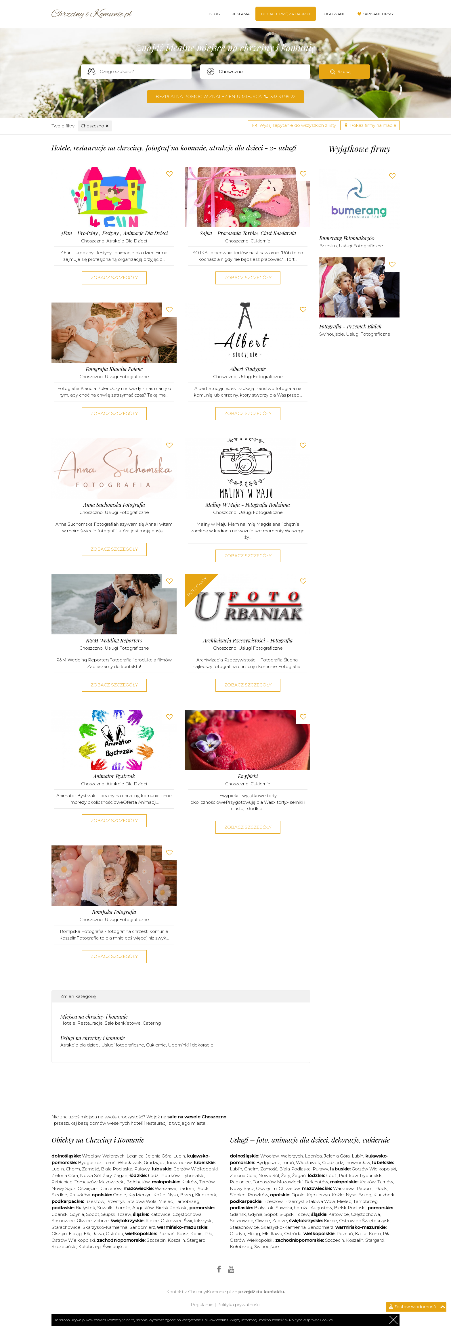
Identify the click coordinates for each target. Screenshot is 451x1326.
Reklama (241, 14)
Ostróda (114, 1233)
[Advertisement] (181, 1090)
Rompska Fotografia (114, 912)
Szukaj (344, 71)
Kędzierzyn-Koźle (146, 1194)
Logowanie (334, 14)
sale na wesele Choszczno (196, 1117)
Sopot (92, 1214)
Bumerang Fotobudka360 (346, 238)
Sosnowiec (63, 1220)
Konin (196, 1233)
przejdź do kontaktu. (261, 1291)
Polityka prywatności (239, 1304)
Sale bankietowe (123, 1023)
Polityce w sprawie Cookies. (311, 1320)
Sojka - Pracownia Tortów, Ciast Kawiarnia (248, 233)
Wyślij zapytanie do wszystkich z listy (293, 125)
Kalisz (182, 1233)
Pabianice (61, 1182)
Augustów (143, 1207)
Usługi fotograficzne (127, 376)
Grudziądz (154, 1162)
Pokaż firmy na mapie (369, 125)
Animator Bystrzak (114, 776)
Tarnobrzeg (187, 1201)
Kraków (189, 1182)
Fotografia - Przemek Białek (350, 326)
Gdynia (77, 1214)
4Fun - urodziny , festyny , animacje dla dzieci (114, 233)
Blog (214, 14)
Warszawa (165, 1188)
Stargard (374, 1240)
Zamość (90, 1169)
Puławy (142, 1169)
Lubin (179, 1156)
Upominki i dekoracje (190, 1045)
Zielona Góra (64, 1175)
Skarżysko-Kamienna (105, 1227)
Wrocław (91, 1156)
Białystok (85, 1207)
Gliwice (84, 1220)
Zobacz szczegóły (114, 277)
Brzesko (328, 245)
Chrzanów (110, 1188)
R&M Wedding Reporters (114, 640)
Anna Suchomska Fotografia (114, 505)
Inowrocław (179, 1162)
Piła (208, 1233)
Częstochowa (187, 1214)
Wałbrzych (113, 1156)
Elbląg (75, 1233)
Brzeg (186, 1194)
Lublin (57, 1169)
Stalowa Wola (141, 1201)
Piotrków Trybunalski (182, 1175)
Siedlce (59, 1194)
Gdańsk (59, 1214)
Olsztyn (59, 1233)
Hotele (67, 1023)
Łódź (153, 1175)
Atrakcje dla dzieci (126, 241)
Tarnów (207, 1182)
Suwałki (105, 1207)
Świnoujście (331, 334)
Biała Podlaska (116, 1169)
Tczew (124, 1214)
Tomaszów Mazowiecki (99, 1182)
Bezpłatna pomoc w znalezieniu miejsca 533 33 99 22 (225, 96)
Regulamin (202, 1304)
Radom (186, 1188)
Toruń (110, 1162)
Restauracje (90, 1023)
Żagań (120, 1175)
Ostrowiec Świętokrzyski (186, 1220)
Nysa (172, 1194)
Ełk (87, 1233)
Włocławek (130, 1162)
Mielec (165, 1201)
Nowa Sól (90, 1175)
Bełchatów (138, 1182)
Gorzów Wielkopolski (195, 1169)
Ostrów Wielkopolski (73, 1240)
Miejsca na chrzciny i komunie (94, 1016)
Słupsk (108, 1214)
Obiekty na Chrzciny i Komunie (97, 1139)
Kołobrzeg (89, 1246)
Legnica (135, 1156)
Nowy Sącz (63, 1188)
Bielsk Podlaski (171, 1207)
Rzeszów (94, 1201)
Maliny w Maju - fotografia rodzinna (248, 505)
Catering (152, 1023)
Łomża (123, 1207)
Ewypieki (248, 776)
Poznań (166, 1233)
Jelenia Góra (158, 1156)
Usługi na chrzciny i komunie (92, 1038)
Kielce (152, 1220)
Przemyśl (115, 1201)
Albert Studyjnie (248, 369)
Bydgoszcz (90, 1162)
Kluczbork (205, 1194)
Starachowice (66, 1227)
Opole (119, 1194)
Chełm (73, 1169)
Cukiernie (260, 241)
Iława (98, 1233)
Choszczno (95, 126)
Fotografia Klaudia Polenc (114, 369)
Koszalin (176, 1240)
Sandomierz (142, 1227)
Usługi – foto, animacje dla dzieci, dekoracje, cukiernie (310, 1139)
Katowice (160, 1214)
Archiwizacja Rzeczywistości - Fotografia (248, 640)
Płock (202, 1188)
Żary (107, 1175)
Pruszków (79, 1194)
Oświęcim (88, 1188)
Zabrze (101, 1220)
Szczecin (156, 1240)
